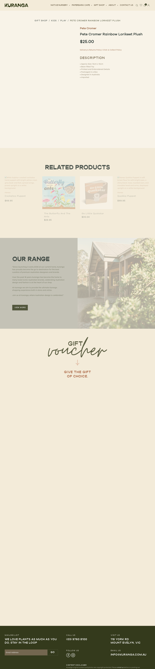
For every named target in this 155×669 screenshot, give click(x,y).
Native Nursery (60, 5)
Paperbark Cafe (82, 5)
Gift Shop (100, 5)
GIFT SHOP (41, 20)
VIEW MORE (20, 307)
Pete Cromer (88, 28)
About (113, 5)
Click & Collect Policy (112, 50)
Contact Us (126, 5)
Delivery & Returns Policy (90, 50)
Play (63, 20)
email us (120, 667)
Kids (54, 20)
